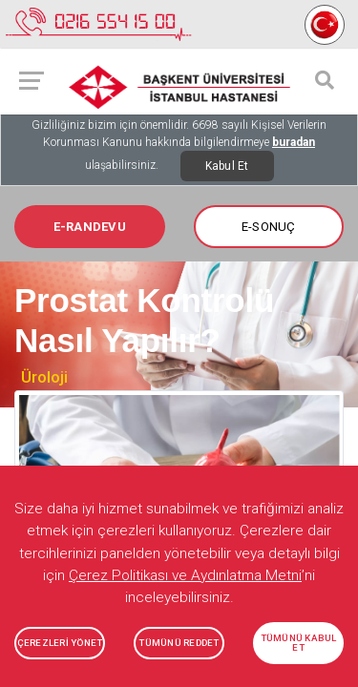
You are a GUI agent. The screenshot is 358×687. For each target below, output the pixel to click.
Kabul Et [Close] (227, 166)
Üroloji (44, 376)
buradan (293, 142)
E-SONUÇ (269, 226)
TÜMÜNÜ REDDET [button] (178, 642)
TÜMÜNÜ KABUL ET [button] (299, 643)
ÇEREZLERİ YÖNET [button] (60, 642)
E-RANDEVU (89, 226)
